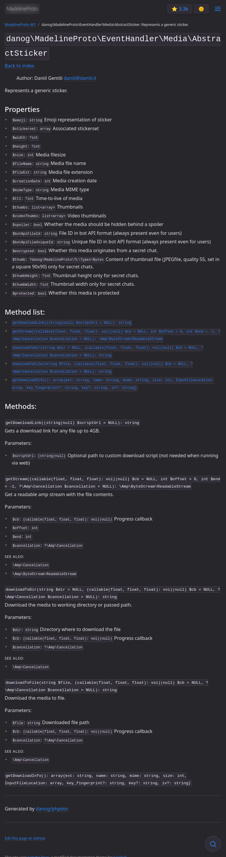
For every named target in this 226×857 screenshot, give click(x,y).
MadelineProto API (20, 24)
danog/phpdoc (52, 801)
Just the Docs (38, 849)
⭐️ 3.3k (180, 9)
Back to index (19, 63)
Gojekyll (120, 849)
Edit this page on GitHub (25, 830)
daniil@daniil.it (80, 75)
